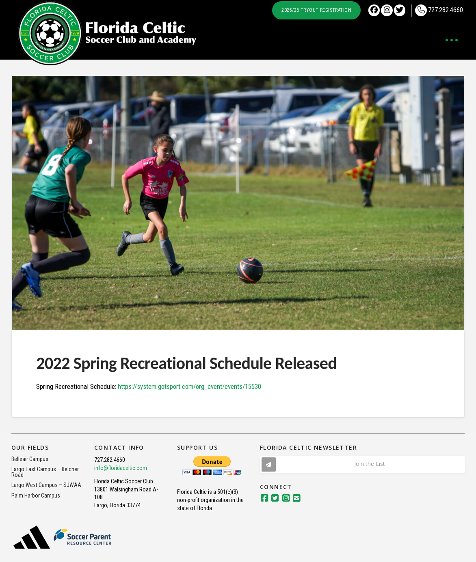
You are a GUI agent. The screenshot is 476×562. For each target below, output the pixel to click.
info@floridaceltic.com (120, 468)
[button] (451, 40)
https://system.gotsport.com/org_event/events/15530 (189, 386)
